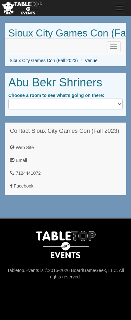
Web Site (22, 147)
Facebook (21, 185)
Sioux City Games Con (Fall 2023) (44, 60)
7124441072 (25, 173)
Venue (91, 60)
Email (18, 160)
